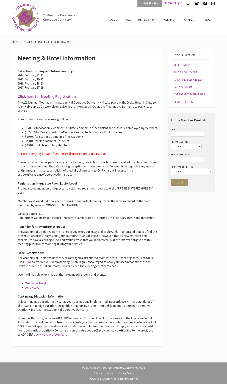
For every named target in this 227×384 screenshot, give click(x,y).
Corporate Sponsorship (189, 94)
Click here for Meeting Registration (47, 96)
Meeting (169, 19)
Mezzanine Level (35, 283)
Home (15, 41)
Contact (111, 373)
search (180, 182)
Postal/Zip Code (180, 154)
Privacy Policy (125, 373)
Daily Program (182, 87)
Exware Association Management (120, 378)
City (173, 129)
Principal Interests (182, 167)
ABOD (113, 19)
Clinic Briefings (183, 102)
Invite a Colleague (185, 72)
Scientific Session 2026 (187, 79)
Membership (146, 19)
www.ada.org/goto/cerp (52, 334)
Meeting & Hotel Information (54, 41)
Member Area (149, 3)
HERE (28, 262)
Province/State (179, 141)
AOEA (128, 19)
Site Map (98, 373)
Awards (189, 19)
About (208, 19)
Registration (181, 65)
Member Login (173, 3)
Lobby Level (32, 288)
